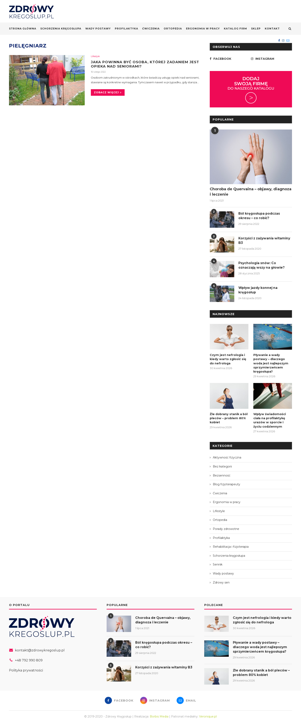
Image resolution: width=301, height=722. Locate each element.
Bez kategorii (222, 465)
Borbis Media (159, 715)
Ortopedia (173, 28)
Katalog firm (235, 28)
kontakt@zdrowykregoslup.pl (40, 649)
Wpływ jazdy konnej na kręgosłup (259, 290)
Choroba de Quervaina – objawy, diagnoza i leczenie (250, 191)
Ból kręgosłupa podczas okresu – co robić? (259, 216)
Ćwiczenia (151, 28)
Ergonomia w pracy (203, 28)
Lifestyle (95, 56)
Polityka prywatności (26, 669)
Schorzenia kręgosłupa (60, 28)
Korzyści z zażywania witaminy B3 (257, 240)
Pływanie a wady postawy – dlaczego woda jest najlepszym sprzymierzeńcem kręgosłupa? (270, 363)
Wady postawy (98, 28)
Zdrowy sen (221, 581)
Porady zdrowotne (226, 527)
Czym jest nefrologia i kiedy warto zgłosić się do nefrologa (227, 359)
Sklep (256, 28)
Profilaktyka (126, 28)
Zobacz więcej (108, 92)
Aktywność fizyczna (227, 456)
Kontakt (272, 28)
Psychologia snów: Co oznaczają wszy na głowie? (262, 265)
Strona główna (22, 28)
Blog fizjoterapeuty (226, 483)
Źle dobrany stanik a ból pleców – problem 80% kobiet (228, 417)
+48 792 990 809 (29, 659)
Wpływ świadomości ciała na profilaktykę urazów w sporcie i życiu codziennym (272, 419)
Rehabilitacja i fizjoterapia (231, 545)
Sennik (217, 563)
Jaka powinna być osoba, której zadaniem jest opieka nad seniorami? (143, 64)
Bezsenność (221, 474)
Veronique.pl (208, 715)
